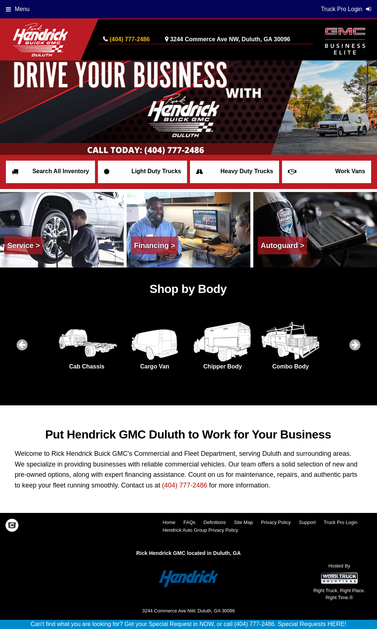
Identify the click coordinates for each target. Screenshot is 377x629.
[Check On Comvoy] (12, 526)
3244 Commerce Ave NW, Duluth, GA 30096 (230, 39)
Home (169, 522)
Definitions (215, 522)
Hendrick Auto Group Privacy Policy (200, 530)
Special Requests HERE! (312, 624)
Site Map (243, 522)
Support (307, 522)
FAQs (189, 522)
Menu (17, 9)
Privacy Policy (276, 522)
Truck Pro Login (340, 522)
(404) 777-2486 (129, 39)
